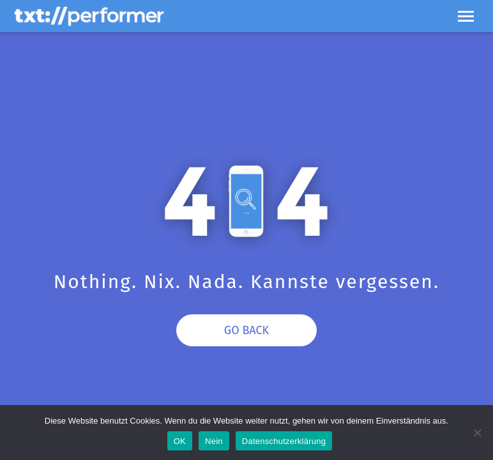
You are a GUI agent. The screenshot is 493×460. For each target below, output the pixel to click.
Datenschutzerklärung (284, 441)
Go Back (246, 330)
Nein (214, 441)
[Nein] (477, 432)
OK (180, 441)
